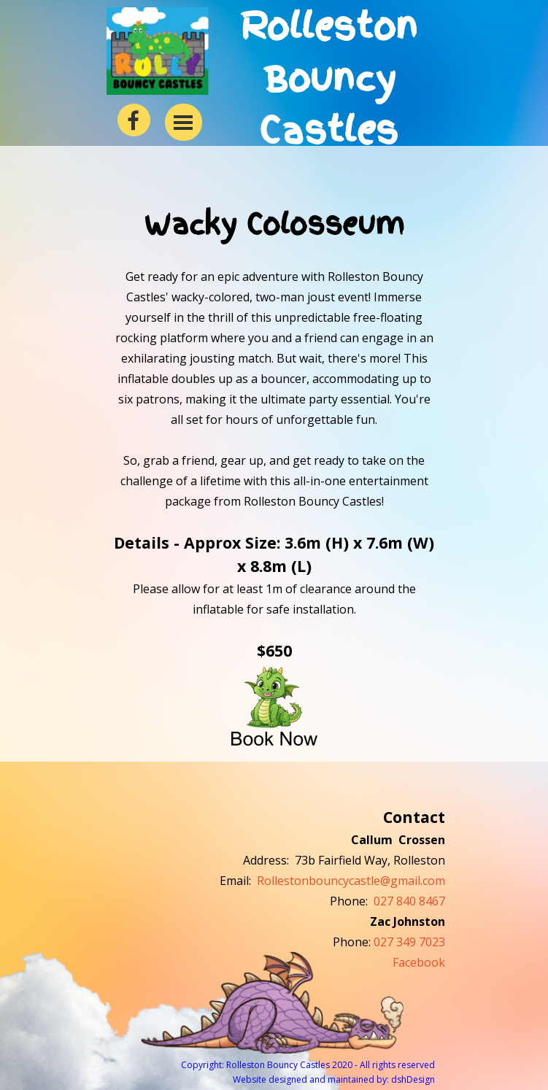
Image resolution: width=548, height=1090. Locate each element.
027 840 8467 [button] (409, 901)
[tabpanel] (274, 475)
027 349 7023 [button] (409, 942)
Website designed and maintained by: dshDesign (334, 1079)
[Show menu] (183, 122)
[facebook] (133, 120)
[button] (274, 704)
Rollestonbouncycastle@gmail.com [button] (351, 881)
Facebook (419, 962)
